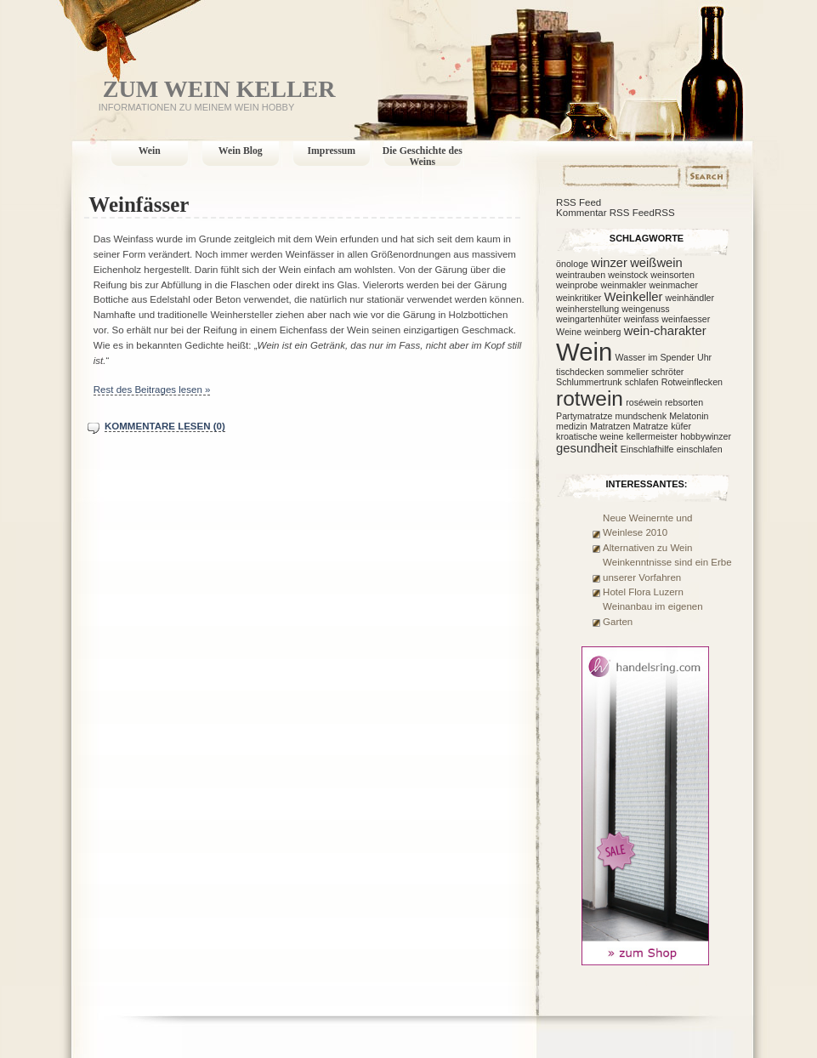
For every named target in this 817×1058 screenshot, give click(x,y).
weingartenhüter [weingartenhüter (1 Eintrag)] (588, 319)
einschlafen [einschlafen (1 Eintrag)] (700, 449)
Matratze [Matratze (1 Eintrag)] (650, 426)
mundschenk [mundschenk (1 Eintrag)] (641, 416)
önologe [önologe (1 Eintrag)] (572, 264)
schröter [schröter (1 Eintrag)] (667, 372)
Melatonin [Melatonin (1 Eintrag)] (688, 416)
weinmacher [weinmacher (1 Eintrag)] (674, 285)
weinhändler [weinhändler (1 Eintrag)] (690, 298)
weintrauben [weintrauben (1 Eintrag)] (580, 275)
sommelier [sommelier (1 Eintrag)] (628, 372)
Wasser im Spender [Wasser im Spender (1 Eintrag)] (655, 357)
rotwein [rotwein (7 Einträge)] (589, 398)
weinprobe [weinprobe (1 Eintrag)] (577, 285)
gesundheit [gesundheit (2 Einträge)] (586, 448)
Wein (150, 150)
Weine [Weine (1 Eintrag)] (569, 332)
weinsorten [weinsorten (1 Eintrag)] (672, 275)
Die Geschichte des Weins (422, 156)
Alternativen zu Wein (647, 548)
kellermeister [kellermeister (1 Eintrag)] (652, 436)
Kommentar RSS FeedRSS (615, 213)
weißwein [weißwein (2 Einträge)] (656, 263)
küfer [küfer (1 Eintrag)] (681, 426)
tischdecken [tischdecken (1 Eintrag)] (580, 372)
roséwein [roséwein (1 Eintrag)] (644, 402)
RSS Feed (578, 202)
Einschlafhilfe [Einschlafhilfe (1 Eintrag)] (647, 449)
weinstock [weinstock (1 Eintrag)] (628, 275)
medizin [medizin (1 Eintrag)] (571, 426)
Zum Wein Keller (219, 89)
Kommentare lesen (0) (165, 426)
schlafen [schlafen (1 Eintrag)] (642, 382)
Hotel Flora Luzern (643, 592)
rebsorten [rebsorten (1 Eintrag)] (684, 402)
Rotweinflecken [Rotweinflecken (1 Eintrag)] (692, 382)
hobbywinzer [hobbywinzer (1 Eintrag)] (705, 436)
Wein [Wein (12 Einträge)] (584, 352)
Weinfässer (138, 204)
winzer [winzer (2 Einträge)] (609, 263)
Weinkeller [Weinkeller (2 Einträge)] (633, 297)
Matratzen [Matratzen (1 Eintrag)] (610, 426)
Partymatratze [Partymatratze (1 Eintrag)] (584, 416)
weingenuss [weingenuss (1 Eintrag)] (645, 309)
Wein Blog (240, 150)
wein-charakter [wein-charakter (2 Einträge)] (665, 331)
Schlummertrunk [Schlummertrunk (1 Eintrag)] (589, 382)
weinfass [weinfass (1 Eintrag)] (641, 319)
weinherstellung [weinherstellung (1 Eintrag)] (587, 309)
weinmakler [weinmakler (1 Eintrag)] (623, 285)
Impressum (332, 150)
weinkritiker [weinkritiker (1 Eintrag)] (578, 298)
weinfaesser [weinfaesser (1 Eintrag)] (685, 319)
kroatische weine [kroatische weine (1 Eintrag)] (589, 436)
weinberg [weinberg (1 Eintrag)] (602, 332)
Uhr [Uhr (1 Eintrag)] (704, 357)
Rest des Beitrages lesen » (152, 389)
